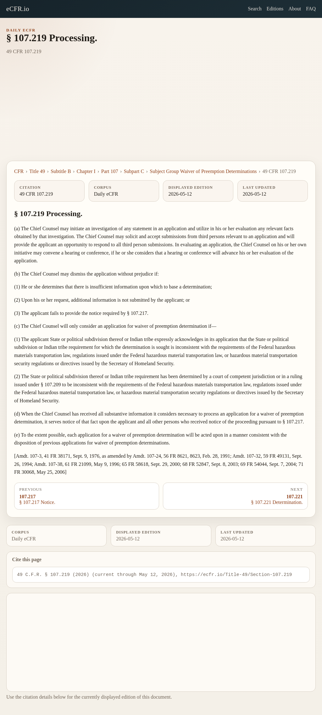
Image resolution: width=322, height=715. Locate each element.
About (294, 8)
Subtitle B (61, 171)
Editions (275, 8)
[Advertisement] (161, 114)
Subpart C (134, 171)
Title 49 (37, 171)
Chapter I (86, 171)
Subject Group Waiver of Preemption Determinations (203, 171)
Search (255, 8)
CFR (19, 171)
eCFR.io (17, 8)
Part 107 (109, 171)
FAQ (311, 8)
